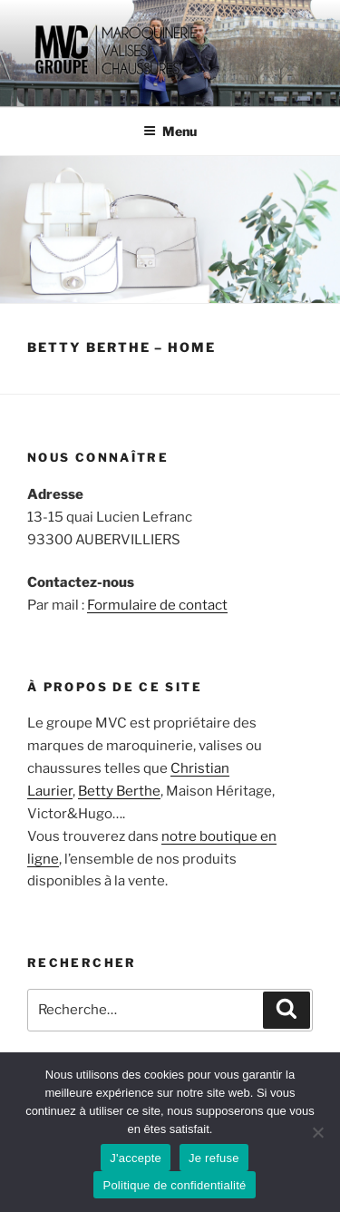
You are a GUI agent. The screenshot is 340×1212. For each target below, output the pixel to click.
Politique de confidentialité (174, 1185)
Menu (170, 131)
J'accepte (135, 1158)
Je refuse (214, 1158)
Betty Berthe (119, 791)
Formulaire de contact (157, 605)
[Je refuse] (317, 1132)
